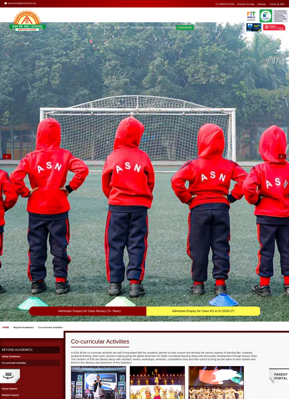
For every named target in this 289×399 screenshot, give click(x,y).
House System (9, 278)
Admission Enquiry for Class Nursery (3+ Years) (89, 200)
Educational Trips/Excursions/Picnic (21, 291)
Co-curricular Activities (14, 252)
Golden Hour (8, 265)
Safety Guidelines (11, 246)
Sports (5, 259)
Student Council (10, 285)
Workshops (8, 297)
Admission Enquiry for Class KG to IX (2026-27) (203, 200)
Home (5, 217)
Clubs (5, 272)
